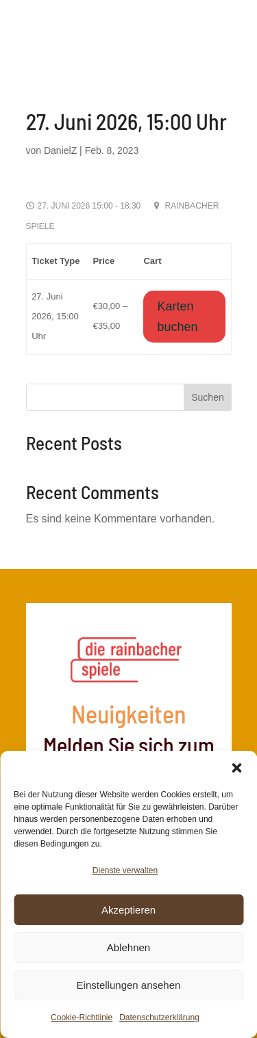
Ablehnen (128, 947)
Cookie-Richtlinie (81, 1017)
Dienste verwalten (125, 870)
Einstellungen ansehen (129, 985)
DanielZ (60, 150)
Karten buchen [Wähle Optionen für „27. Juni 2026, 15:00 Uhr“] (177, 317)
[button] (236, 768)
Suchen (207, 397)
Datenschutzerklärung (159, 1017)
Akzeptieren (128, 910)
